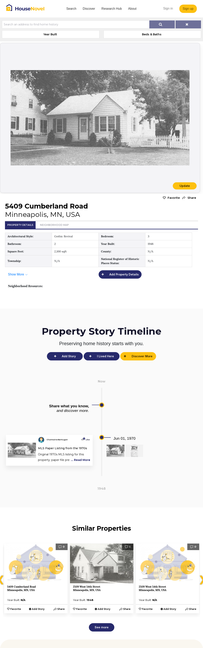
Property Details (20, 224)
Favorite (174, 198)
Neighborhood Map (54, 224)
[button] (189, 198)
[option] (36, 578)
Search (71, 8)
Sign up (188, 8)
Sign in (168, 8)
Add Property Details (124, 274)
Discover (89, 8)
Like (87, 439)
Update (185, 185)
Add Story (69, 356)
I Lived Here (105, 356)
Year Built (50, 34)
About (132, 8)
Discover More (142, 356)
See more (102, 627)
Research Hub (111, 8)
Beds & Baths (151, 34)
